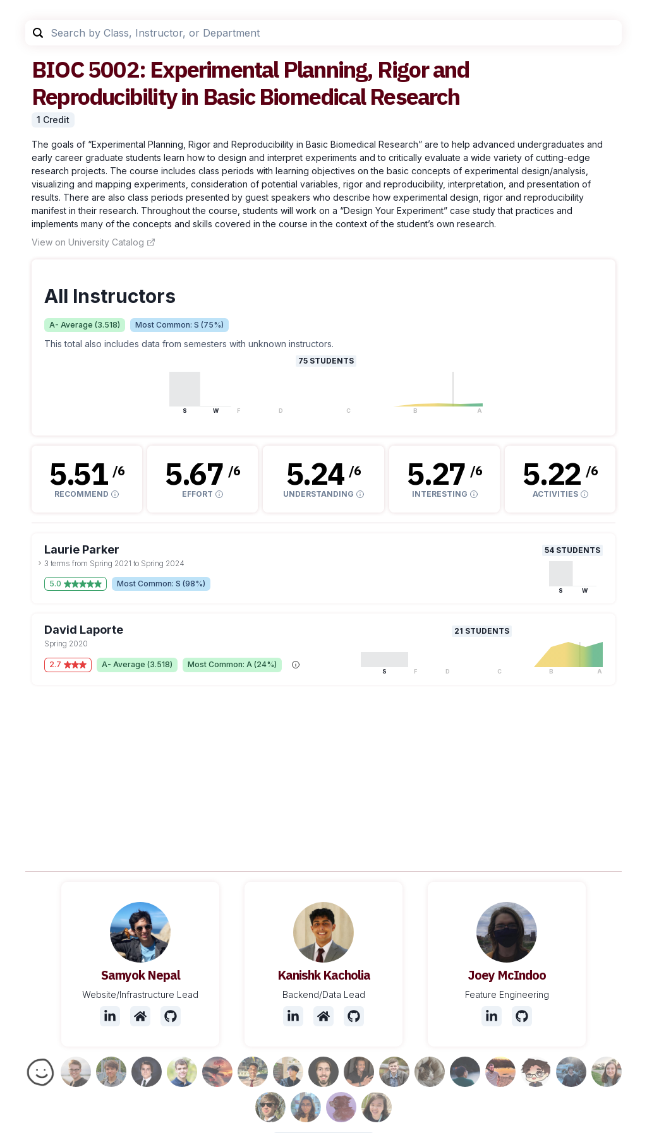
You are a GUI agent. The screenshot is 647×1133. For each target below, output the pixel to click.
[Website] (140, 1016)
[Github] (170, 1016)
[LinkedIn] (110, 1016)
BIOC (57, 69)
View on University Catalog (93, 242)
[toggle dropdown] (39, 563)
